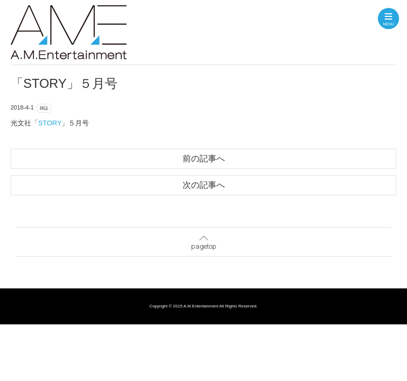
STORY (49, 123)
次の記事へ (204, 185)
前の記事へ (204, 158)
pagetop (203, 240)
